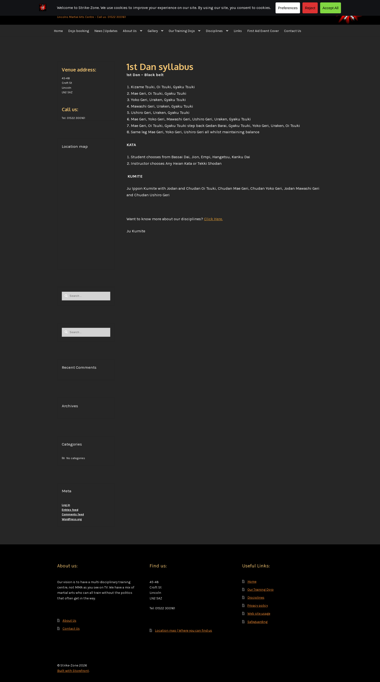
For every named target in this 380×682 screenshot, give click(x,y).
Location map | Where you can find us (183, 630)
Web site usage (258, 613)
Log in (66, 505)
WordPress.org (72, 519)
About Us (130, 31)
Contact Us (292, 31)
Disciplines (214, 31)
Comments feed (73, 514)
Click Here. (213, 219)
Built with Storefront (73, 671)
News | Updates (106, 31)
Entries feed (70, 509)
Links (238, 31)
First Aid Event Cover (263, 31)
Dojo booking (78, 31)
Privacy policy (257, 605)
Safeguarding (257, 622)
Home (58, 31)
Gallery (153, 31)
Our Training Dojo (182, 31)
